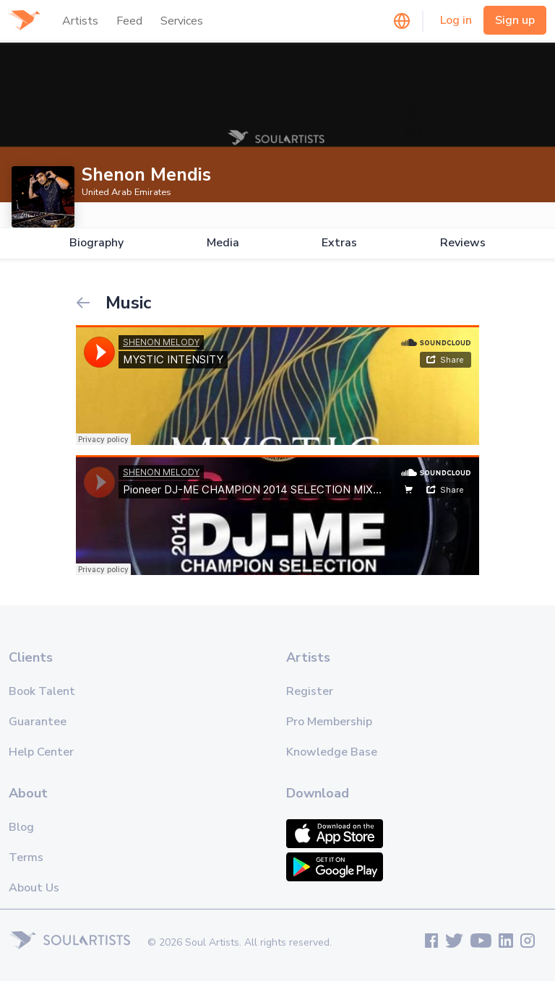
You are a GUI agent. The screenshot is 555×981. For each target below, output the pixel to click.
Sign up (515, 20)
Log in (456, 20)
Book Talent (42, 691)
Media (223, 243)
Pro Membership (329, 721)
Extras (339, 243)
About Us (34, 888)
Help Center (41, 752)
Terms (26, 857)
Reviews (463, 243)
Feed (129, 21)
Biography (96, 243)
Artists (80, 21)
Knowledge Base (331, 752)
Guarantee (37, 721)
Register (309, 691)
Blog (21, 827)
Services (181, 21)
